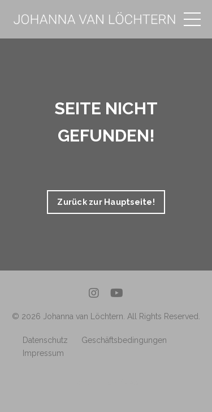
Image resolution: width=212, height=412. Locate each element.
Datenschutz (45, 340)
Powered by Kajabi (106, 382)
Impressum (43, 353)
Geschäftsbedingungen (124, 340)
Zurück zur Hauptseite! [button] (106, 202)
